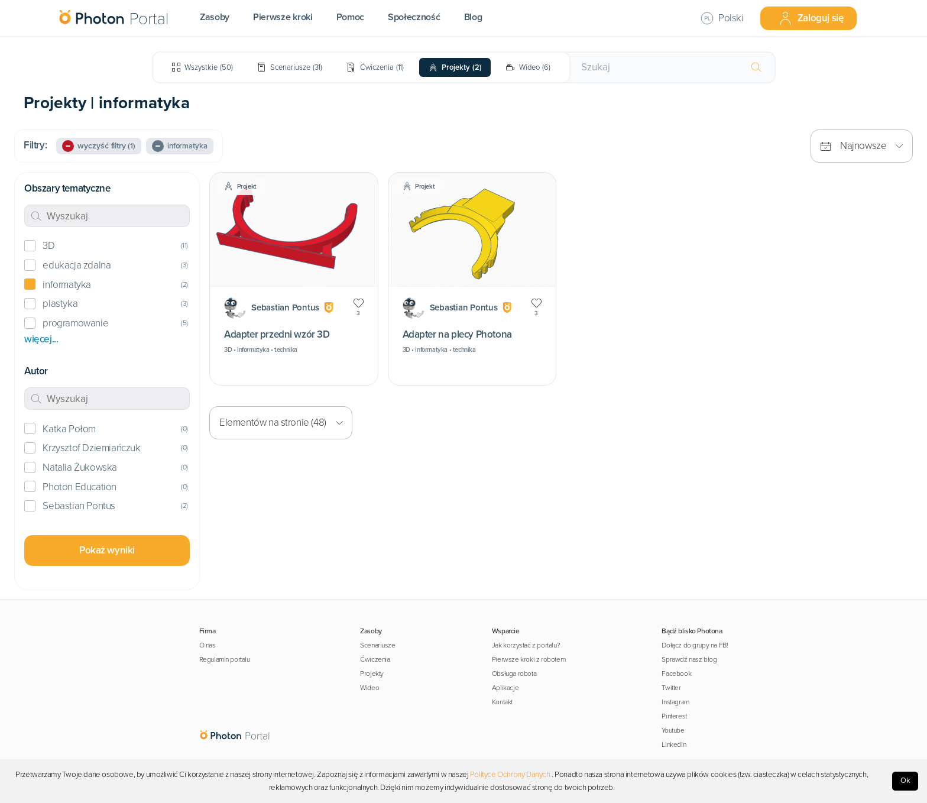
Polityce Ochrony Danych (510, 774)
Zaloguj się (811, 18)
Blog (473, 17)
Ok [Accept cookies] (905, 780)
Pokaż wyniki (107, 550)
